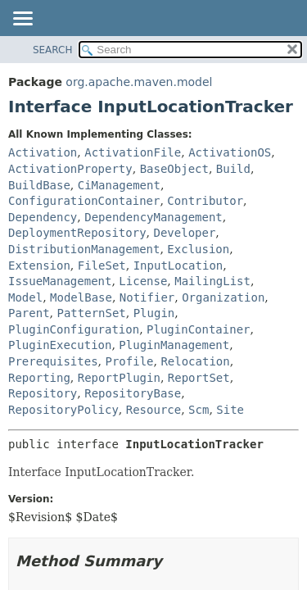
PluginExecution (59, 345)
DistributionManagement (84, 249)
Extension (39, 265)
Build (233, 168)
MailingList (212, 281)
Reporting (39, 377)
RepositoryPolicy (63, 409)
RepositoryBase (132, 393)
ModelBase (81, 297)
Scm (198, 409)
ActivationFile (132, 152)
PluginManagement (174, 345)
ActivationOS (229, 152)
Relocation (194, 361)
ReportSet (199, 377)
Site (230, 409)
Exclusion (198, 249)
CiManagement (119, 185)
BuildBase (39, 185)
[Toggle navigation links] (22, 19)
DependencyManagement (153, 217)
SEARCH (53, 50)
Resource (153, 409)
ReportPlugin (119, 377)
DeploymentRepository (77, 232)
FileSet (102, 265)
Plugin (154, 313)
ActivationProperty (70, 168)
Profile (129, 361)
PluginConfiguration (73, 329)
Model (25, 297)
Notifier (147, 297)
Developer (184, 232)
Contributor (205, 200)
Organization (223, 297)
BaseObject (174, 168)
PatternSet (90, 313)
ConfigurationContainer (84, 200)
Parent (29, 313)
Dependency (42, 217)
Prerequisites (53, 361)
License (143, 281)
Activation (42, 152)
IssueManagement (59, 281)
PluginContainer (198, 329)
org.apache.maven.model (138, 81)
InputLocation (178, 265)
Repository (42, 393)
